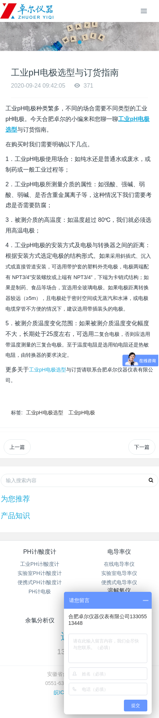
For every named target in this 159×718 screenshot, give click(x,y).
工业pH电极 (81, 412)
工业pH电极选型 (47, 370)
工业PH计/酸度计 (39, 564)
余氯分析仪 (39, 620)
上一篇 (17, 447)
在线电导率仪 (119, 564)
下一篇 (141, 447)
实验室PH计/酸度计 (40, 573)
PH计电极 (40, 591)
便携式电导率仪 (119, 582)
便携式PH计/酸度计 (40, 582)
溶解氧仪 (119, 590)
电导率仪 (119, 552)
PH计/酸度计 (39, 552)
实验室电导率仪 (119, 573)
